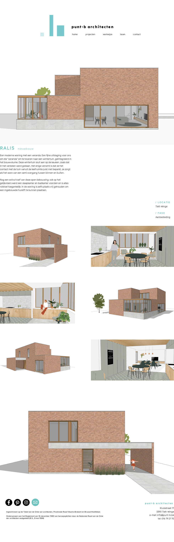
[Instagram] (26, 502)
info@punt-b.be (165, 515)
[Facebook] (8, 502)
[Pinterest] (17, 502)
